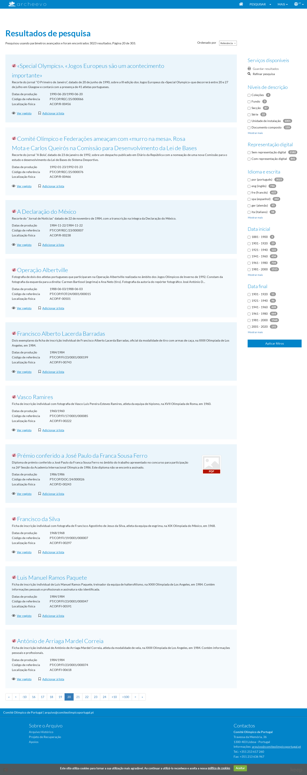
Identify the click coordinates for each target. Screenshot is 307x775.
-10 (24, 697)
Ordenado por (206, 42)
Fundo (256, 101)
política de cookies (219, 768)
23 (95, 697)
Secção (256, 108)
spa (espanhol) (261, 199)
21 (78, 697)
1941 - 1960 (260, 256)
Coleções (258, 95)
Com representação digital (269, 158)
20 (69, 697)
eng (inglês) (259, 186)
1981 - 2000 (260, 269)
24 (104, 697)
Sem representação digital (269, 152)
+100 (125, 697)
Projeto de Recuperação (45, 737)
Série (255, 114)
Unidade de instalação (266, 121)
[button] (271, 4)
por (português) (262, 179)
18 (51, 697)
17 (42, 697)
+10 (114, 697)
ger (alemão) (260, 205)
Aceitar (240, 768)
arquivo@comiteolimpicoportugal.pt (69, 712)
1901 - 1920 (260, 243)
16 (33, 697)
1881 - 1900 (260, 237)
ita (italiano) (259, 212)
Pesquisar (258, 4)
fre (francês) (260, 192)
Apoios (33, 742)
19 (60, 697)
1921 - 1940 (260, 250)
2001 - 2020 (260, 326)
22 (87, 697)
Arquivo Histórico (41, 732)
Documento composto (267, 127)
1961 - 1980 (260, 263)
